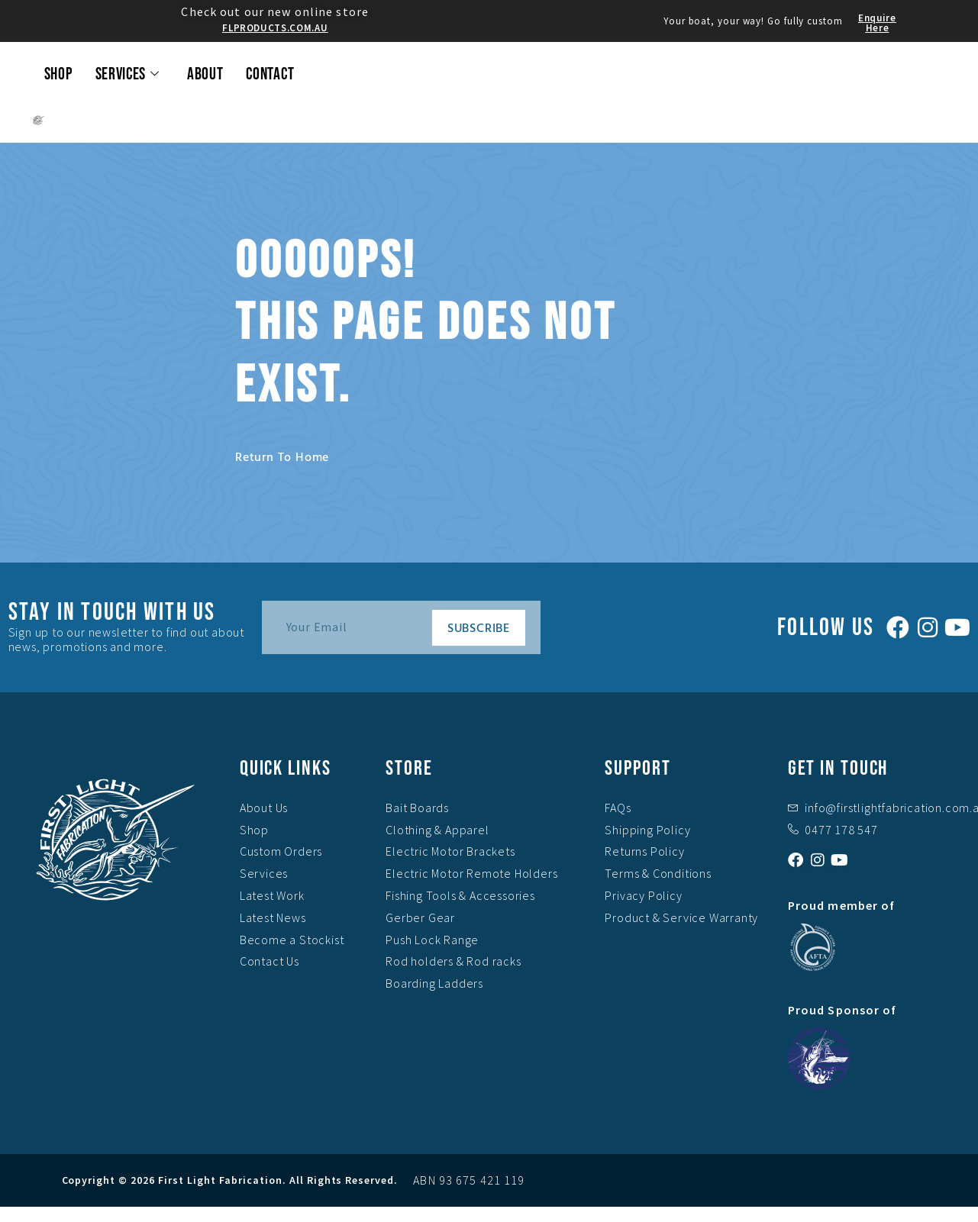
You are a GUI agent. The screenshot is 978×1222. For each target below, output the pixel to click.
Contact (270, 74)
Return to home (282, 456)
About (205, 74)
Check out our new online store (275, 11)
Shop (58, 74)
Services (127, 74)
